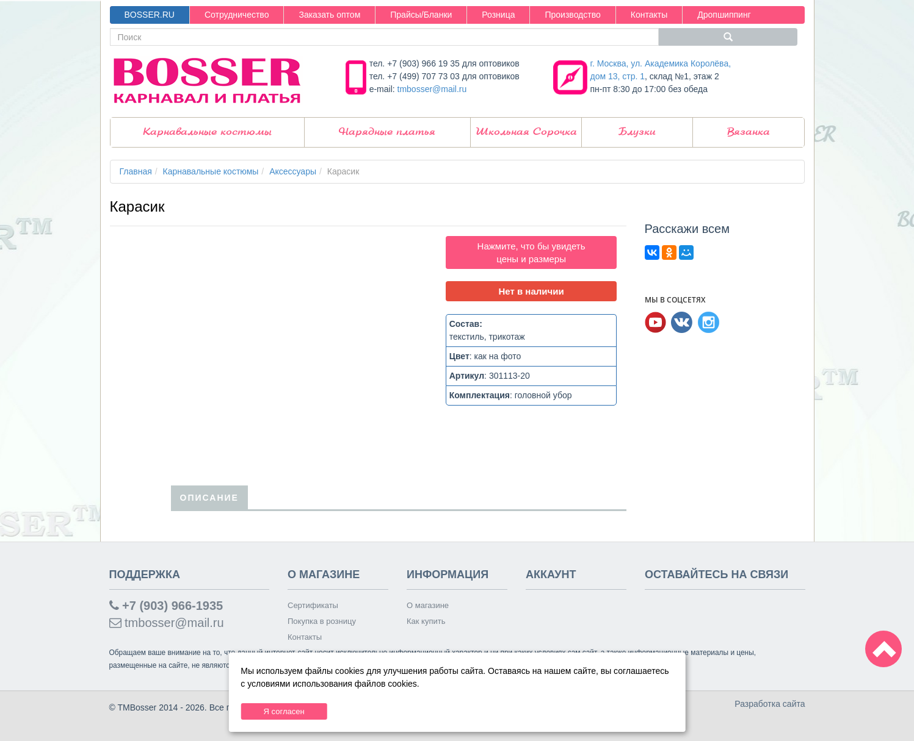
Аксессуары (292, 171)
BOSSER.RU (150, 15)
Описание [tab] (209, 497)
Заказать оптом (329, 15)
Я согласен (284, 711)
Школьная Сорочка (526, 132)
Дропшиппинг (724, 15)
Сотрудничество (237, 15)
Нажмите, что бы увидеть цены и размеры (531, 252)
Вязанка (748, 132)
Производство (572, 15)
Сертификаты (313, 605)
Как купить (426, 621)
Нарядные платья (387, 132)
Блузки (637, 132)
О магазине (428, 605)
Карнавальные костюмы (207, 132)
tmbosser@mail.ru (432, 89)
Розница (498, 15)
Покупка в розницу (322, 621)
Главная (136, 171)
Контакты (649, 15)
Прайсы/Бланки (421, 15)
